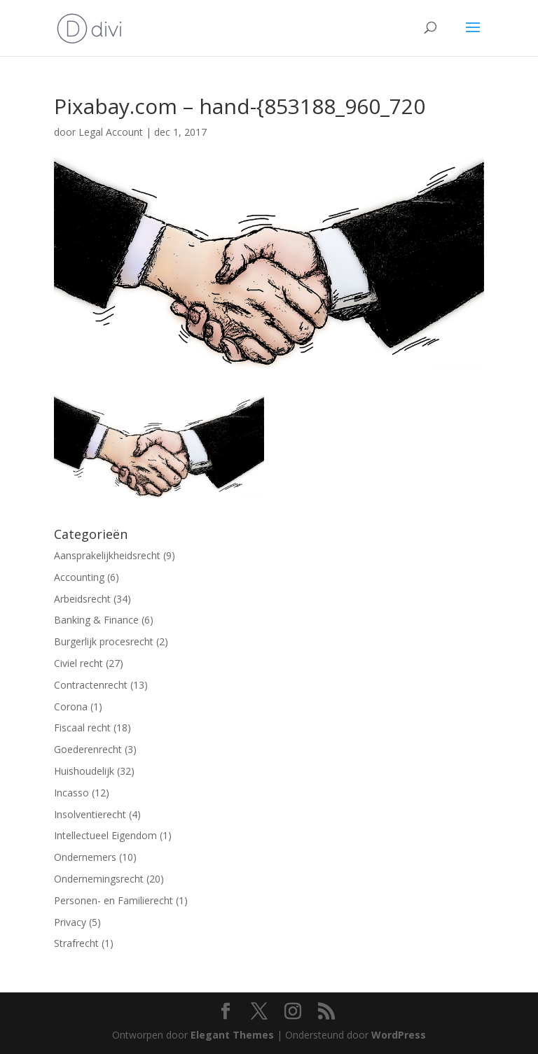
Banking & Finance (96, 619)
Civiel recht (78, 663)
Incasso (71, 792)
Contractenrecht (90, 684)
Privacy (70, 922)
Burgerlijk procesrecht (103, 641)
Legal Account (110, 132)
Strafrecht (76, 943)
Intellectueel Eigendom (105, 835)
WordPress (398, 1034)
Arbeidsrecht (82, 598)
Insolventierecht (90, 814)
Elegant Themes (232, 1034)
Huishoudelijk (84, 771)
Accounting (79, 577)
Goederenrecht (88, 749)
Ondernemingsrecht (99, 878)
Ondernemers (85, 857)
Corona (71, 706)
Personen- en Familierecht (113, 900)
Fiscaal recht (82, 727)
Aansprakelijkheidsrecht (107, 555)
